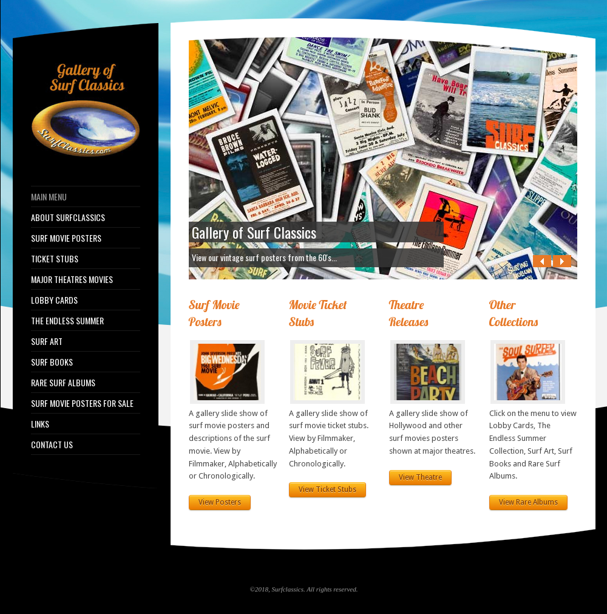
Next (562, 261)
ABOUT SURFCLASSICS (68, 217)
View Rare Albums (528, 502)
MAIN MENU (49, 197)
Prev (542, 261)
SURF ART (47, 341)
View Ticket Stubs (327, 489)
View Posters (219, 502)
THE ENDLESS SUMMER (67, 320)
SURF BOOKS (52, 362)
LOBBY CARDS (54, 300)
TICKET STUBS (54, 258)
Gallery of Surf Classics (254, 232)
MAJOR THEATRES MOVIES (72, 279)
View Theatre (420, 477)
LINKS (40, 424)
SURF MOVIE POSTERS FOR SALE (82, 403)
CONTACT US (52, 444)
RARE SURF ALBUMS (63, 382)
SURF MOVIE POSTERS (66, 238)
